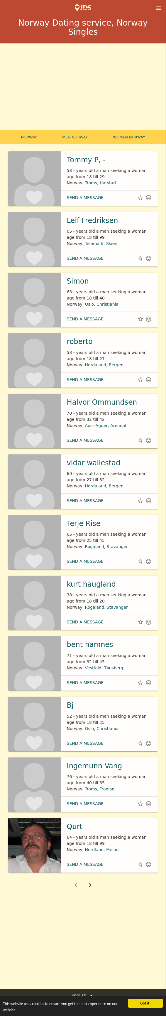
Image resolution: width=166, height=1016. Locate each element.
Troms (91, 183)
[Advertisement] (83, 87)
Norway (29, 137)
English (83, 995)
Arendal (118, 425)
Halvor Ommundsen (102, 402)
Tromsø (107, 789)
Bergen (116, 365)
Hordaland (95, 365)
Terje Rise (84, 523)
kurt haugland (91, 584)
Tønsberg (113, 668)
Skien (111, 243)
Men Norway (75, 137)
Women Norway (129, 137)
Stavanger (117, 546)
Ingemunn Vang (94, 766)
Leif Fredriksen (92, 220)
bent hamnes (90, 645)
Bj (70, 705)
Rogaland (94, 546)
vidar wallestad (94, 463)
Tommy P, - (86, 160)
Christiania (107, 304)
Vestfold (93, 668)
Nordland (94, 849)
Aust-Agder (96, 425)
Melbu (112, 849)
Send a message (85, 197)
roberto (80, 341)
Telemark (94, 243)
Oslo (89, 304)
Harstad (108, 183)
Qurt (74, 827)
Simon (78, 281)
